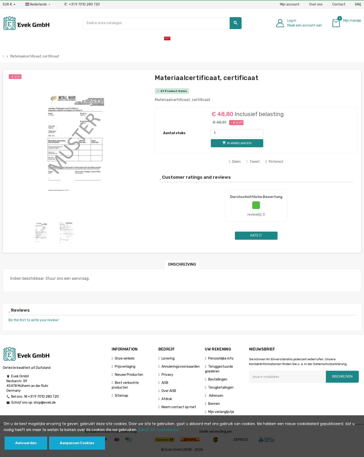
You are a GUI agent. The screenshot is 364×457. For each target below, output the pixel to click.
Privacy (167, 375)
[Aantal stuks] (237, 133)
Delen (235, 162)
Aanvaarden (25, 443)
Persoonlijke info (220, 358)
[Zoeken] (162, 23)
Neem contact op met (179, 407)
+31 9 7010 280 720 (82, 4)
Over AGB (169, 391)
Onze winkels (125, 358)
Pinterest (274, 162)
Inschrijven (342, 377)
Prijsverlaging (125, 367)
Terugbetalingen (220, 388)
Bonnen (214, 404)
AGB (165, 383)
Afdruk (167, 399)
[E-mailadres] (287, 377)
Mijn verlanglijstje (221, 412)
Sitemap (121, 396)
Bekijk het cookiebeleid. (159, 429)
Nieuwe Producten (129, 375)
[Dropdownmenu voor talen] (38, 4)
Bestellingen (217, 379)
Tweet (253, 162)
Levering (168, 358)
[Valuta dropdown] (9, 4)
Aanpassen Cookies (77, 443)
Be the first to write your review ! (34, 320)
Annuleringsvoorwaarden (181, 367)
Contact (338, 4)
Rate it (256, 236)
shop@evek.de (45, 403)
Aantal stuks (174, 133)
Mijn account (289, 4)
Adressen (215, 396)
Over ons (316, 4)
